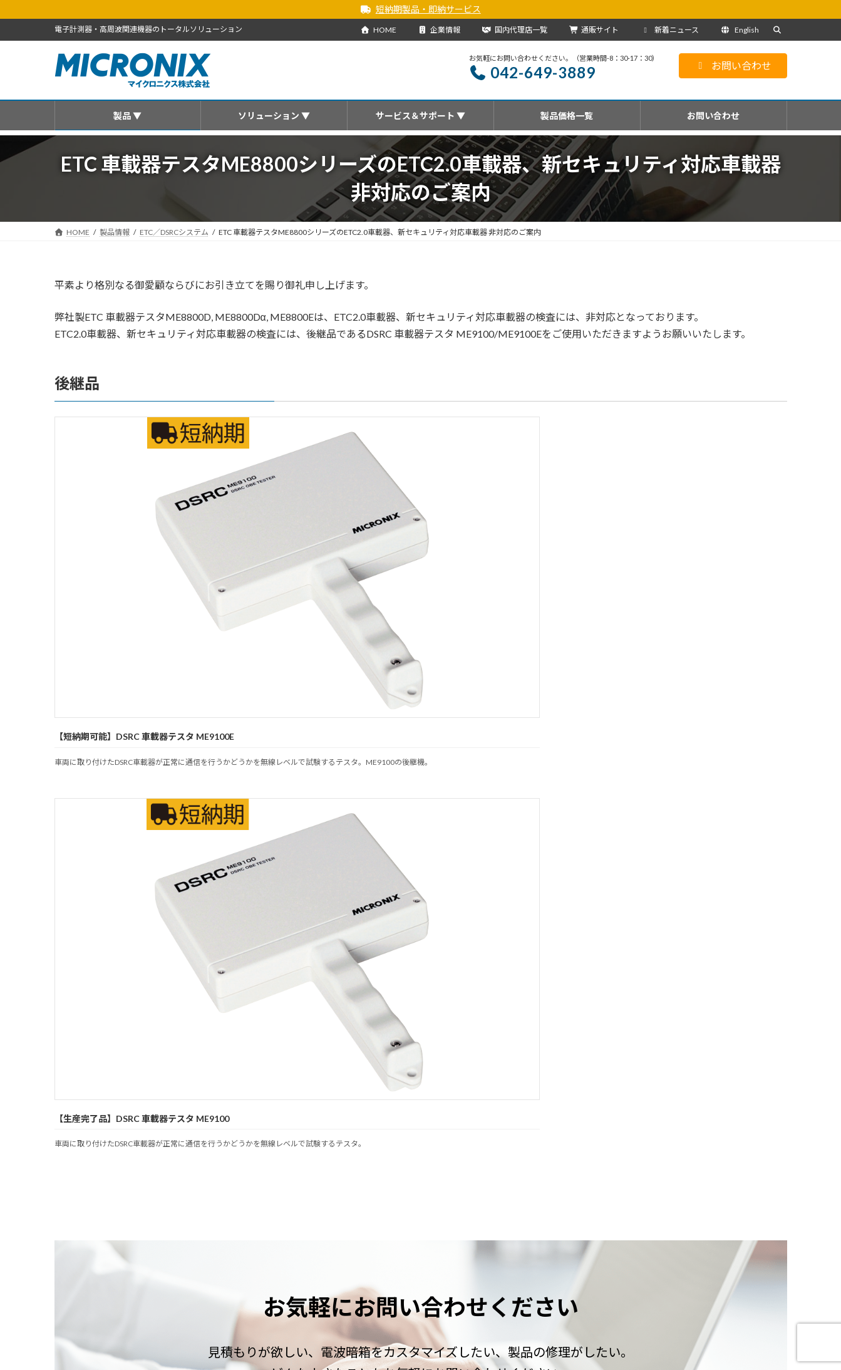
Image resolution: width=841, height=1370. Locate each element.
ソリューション (304, 1149)
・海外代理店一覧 (345, 1351)
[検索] (748, 1202)
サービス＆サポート (389, 1149)
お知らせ (138, 1041)
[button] (237, 892)
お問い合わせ (732, 65)
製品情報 (170, 1149)
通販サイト (594, 29)
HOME (378, 29)
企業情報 (439, 29)
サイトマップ (601, 1149)
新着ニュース (670, 29)
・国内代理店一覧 (345, 1335)
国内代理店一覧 (514, 29)
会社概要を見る (349, 1317)
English (740, 29)
